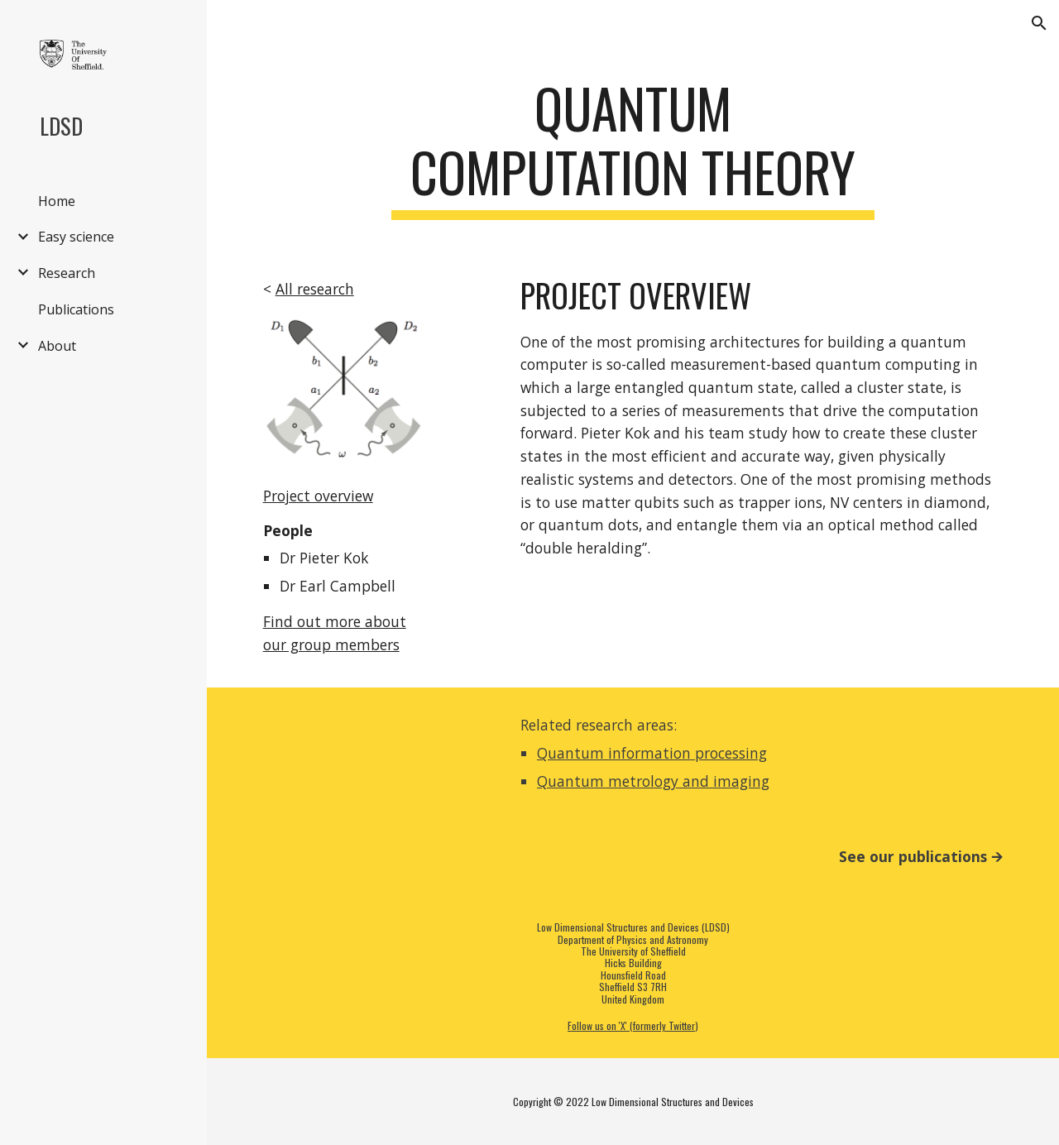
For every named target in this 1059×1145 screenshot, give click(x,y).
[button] (1039, 23)
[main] (632, 148)
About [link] (57, 346)
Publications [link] (76, 309)
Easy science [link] (76, 237)
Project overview (318, 495)
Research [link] (66, 273)
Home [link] (56, 201)
